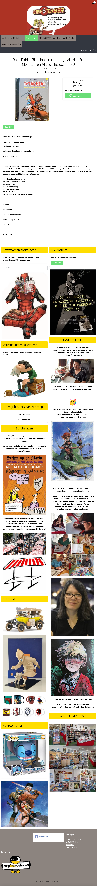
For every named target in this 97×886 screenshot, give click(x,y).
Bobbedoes (70, 845)
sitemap (56, 881)
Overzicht (8, 127)
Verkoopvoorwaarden (11, 44)
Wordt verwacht (60, 38)
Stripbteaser (41, 836)
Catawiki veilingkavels (74, 839)
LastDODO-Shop (72, 842)
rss (60, 881)
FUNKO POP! (45, 38)
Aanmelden (57, 263)
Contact (72, 38)
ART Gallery (17, 38)
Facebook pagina (72, 847)
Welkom (5, 38)
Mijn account (86, 50)
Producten (31, 38)
